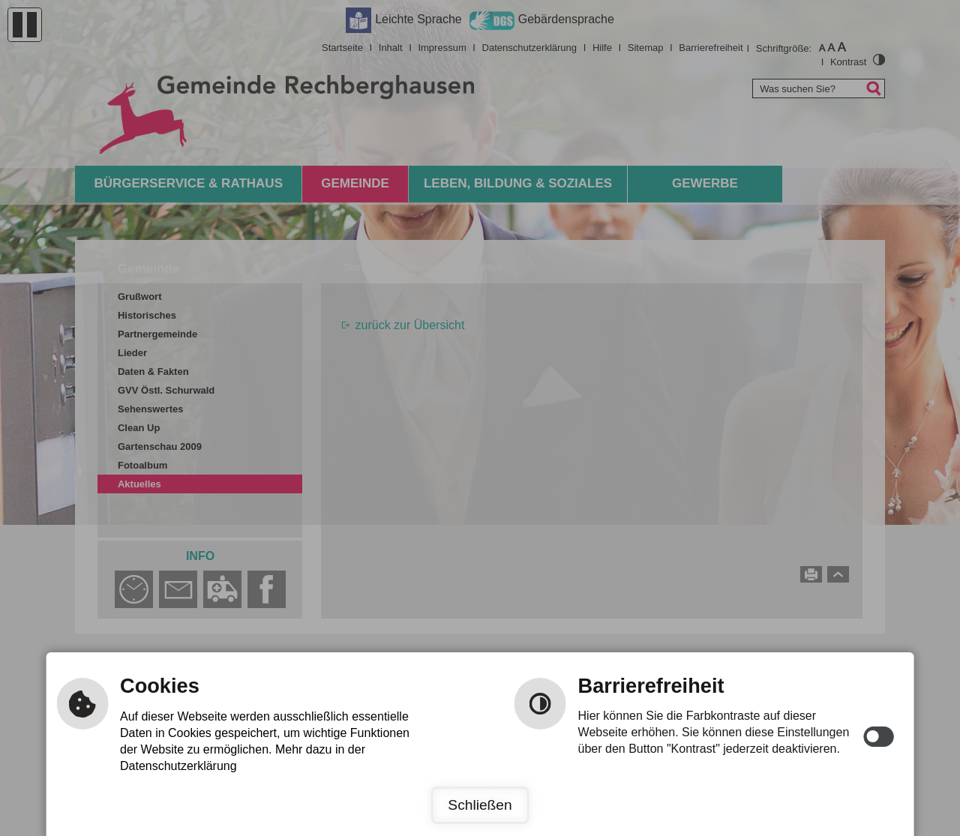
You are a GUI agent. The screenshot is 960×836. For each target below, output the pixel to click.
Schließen (480, 805)
